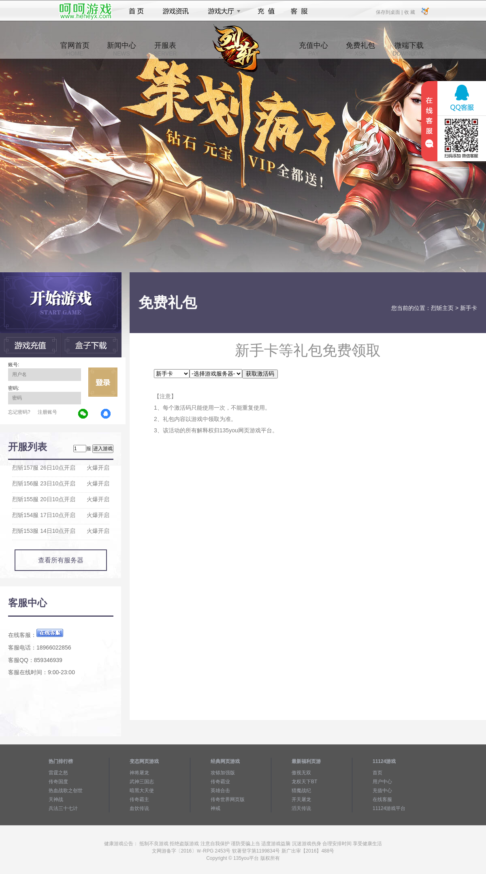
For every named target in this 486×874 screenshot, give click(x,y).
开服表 (165, 49)
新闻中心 (121, 49)
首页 (136, 11)
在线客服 (382, 799)
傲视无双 (301, 773)
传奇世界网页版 (228, 799)
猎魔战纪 (301, 790)
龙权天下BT (304, 781)
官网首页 (75, 49)
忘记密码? (19, 412)
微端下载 (409, 49)
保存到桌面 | (389, 12)
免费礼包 (360, 49)
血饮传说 (139, 808)
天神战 (56, 799)
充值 (266, 11)
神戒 (215, 808)
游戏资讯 (175, 11)
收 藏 (409, 12)
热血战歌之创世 (66, 790)
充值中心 (313, 49)
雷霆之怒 (58, 773)
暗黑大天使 (142, 790)
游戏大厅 (222, 11)
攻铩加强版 (223, 773)
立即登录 (102, 382)
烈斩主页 (442, 308)
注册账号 (47, 412)
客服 (299, 11)
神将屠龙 (139, 773)
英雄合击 (220, 790)
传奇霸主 (139, 799)
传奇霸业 (220, 781)
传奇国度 (58, 781)
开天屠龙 (301, 799)
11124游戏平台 (389, 808)
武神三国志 (142, 781)
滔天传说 (301, 808)
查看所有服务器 (60, 560)
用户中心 (382, 781)
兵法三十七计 (63, 808)
